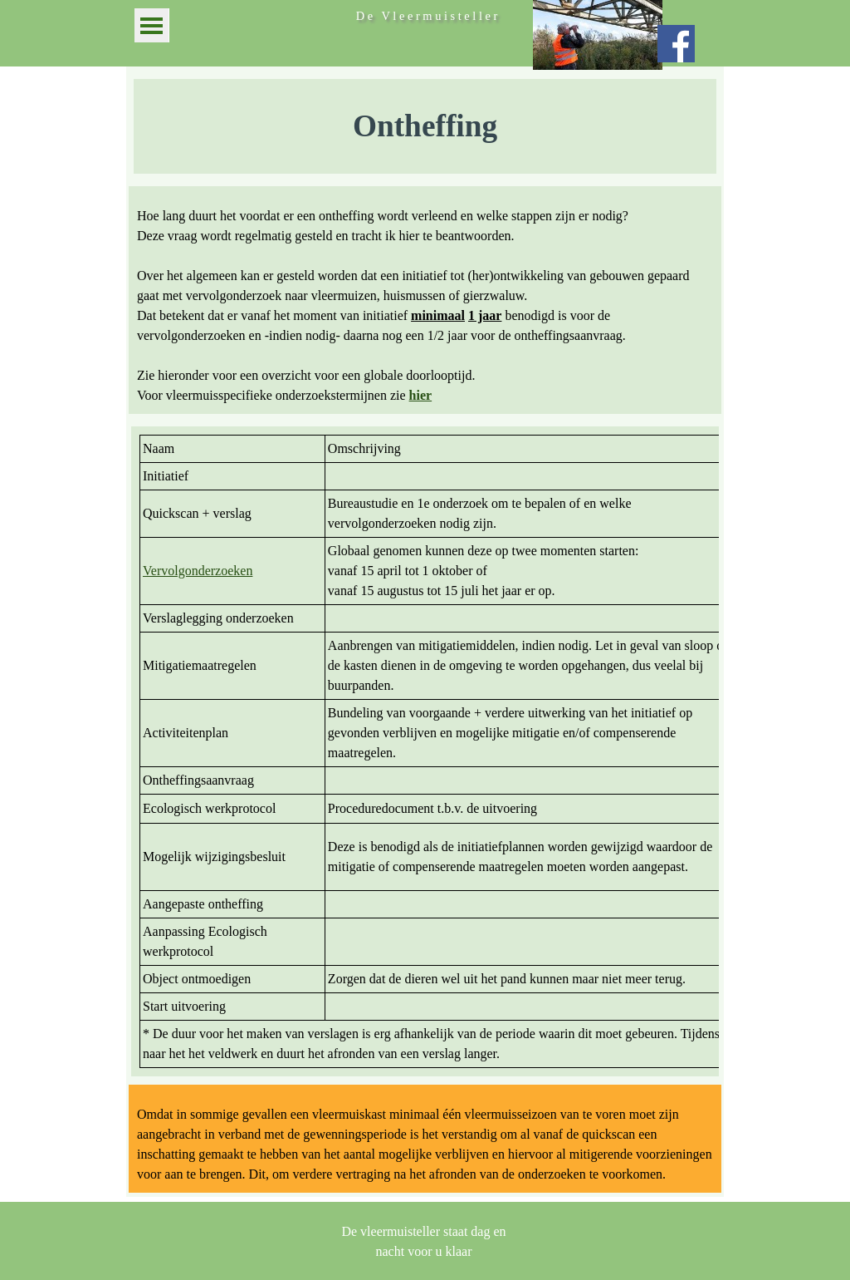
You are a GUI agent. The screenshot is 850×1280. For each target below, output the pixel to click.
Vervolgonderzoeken (197, 571)
